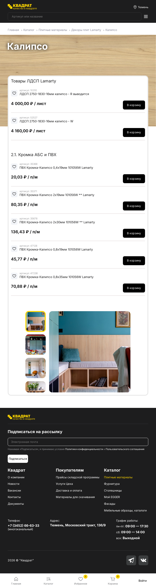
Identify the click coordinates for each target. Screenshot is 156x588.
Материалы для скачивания (75, 497)
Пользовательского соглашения (125, 449)
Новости (13, 483)
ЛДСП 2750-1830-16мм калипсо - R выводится (54, 94)
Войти (143, 580)
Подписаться (18, 458)
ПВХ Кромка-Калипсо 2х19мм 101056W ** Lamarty (57, 195)
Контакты (14, 497)
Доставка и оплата (69, 490)
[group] (90, 351)
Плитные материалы (118, 477)
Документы (16, 503)
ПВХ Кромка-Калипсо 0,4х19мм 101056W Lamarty (56, 167)
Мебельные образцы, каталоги (125, 510)
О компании (16, 477)
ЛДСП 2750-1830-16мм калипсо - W (46, 121)
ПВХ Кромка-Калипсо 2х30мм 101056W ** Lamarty (57, 222)
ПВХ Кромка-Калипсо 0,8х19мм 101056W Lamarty (56, 249)
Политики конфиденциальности (84, 449)
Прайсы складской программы (77, 477)
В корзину (134, 105)
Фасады (109, 503)
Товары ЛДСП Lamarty (33, 81)
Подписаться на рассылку (35, 431)
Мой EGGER (112, 497)
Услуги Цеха (64, 483)
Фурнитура (112, 483)
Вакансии (14, 490)
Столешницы (113, 490)
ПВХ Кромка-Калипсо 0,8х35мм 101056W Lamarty (56, 277)
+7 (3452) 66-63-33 (23, 525)
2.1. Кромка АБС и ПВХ (33, 154)
